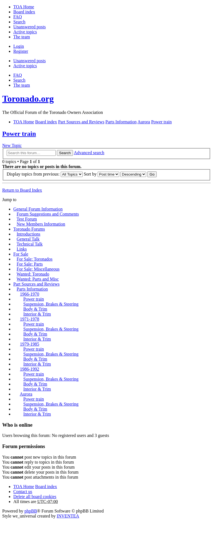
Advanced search (89, 152)
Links (22, 249)
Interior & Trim (37, 314)
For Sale (20, 254)
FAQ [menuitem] (17, 16)
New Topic (12, 145)
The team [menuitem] (21, 36)
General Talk (28, 239)
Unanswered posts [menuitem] (29, 26)
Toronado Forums (29, 229)
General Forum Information (38, 209)
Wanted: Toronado (33, 274)
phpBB (30, 511)
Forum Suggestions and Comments (48, 214)
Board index (46, 486)
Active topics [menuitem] (25, 31)
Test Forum (27, 219)
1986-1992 (29, 369)
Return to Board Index (22, 190)
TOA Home (23, 486)
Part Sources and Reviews (36, 284)
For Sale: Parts (30, 264)
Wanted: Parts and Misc (38, 279)
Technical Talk (30, 244)
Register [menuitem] (20, 51)
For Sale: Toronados (34, 259)
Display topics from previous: (45, 174)
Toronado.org (28, 99)
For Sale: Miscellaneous (38, 269)
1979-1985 (29, 344)
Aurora (26, 394)
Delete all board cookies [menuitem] (34, 496)
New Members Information (41, 224)
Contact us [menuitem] (22, 491)
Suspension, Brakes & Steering (50, 304)
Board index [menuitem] (24, 11)
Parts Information (32, 289)
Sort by (102, 174)
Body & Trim (35, 309)
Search (65, 153)
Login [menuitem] (18, 46)
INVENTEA (68, 516)
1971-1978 (29, 319)
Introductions (28, 234)
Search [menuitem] (19, 21)
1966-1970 (29, 294)
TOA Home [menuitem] (23, 6)
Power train (19, 133)
